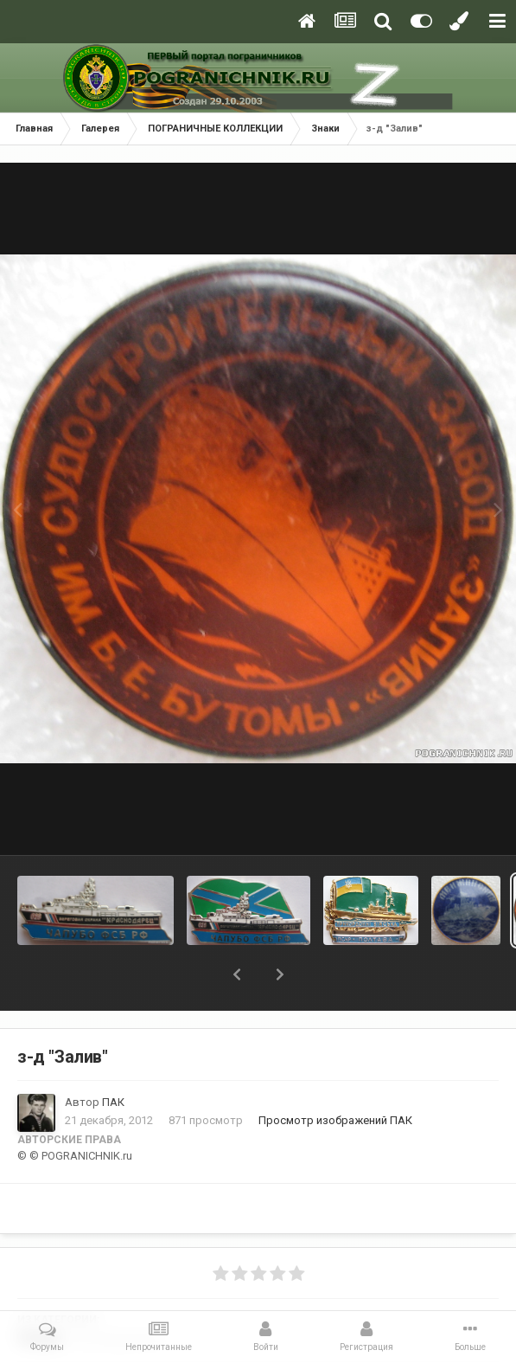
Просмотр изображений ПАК (335, 1120)
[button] (237, 974)
